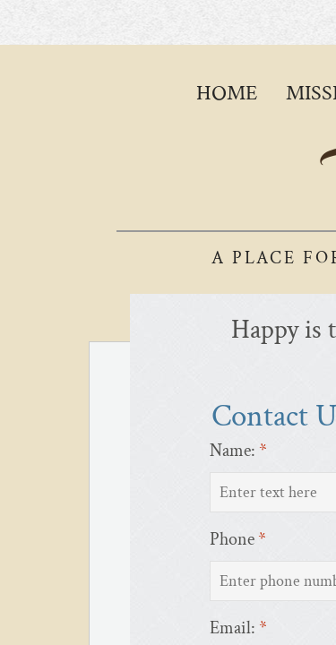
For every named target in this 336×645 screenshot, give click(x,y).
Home (226, 93)
